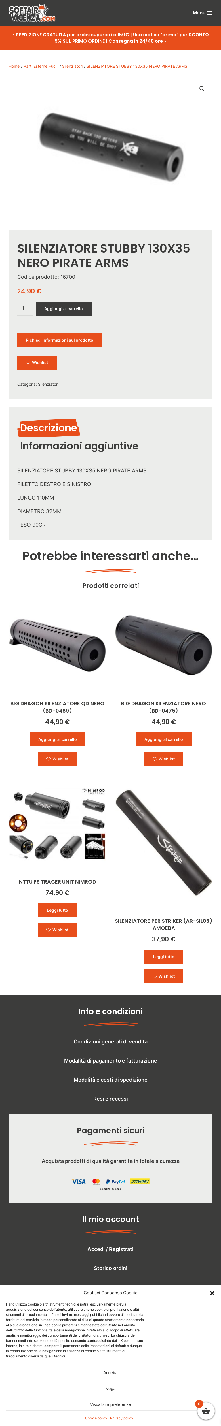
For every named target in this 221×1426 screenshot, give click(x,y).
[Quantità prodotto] (25, 309)
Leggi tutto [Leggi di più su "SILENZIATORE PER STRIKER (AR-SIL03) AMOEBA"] (163, 956)
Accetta (110, 1373)
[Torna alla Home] (32, 13)
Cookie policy (96, 1419)
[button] (212, 1294)
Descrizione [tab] (48, 428)
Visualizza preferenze (110, 1405)
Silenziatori (48, 384)
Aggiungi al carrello (63, 308)
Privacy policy (121, 1419)
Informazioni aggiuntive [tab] (79, 446)
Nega (110, 1389)
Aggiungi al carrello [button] (57, 739)
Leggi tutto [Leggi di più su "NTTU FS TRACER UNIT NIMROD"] (57, 910)
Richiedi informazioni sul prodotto (59, 340)
